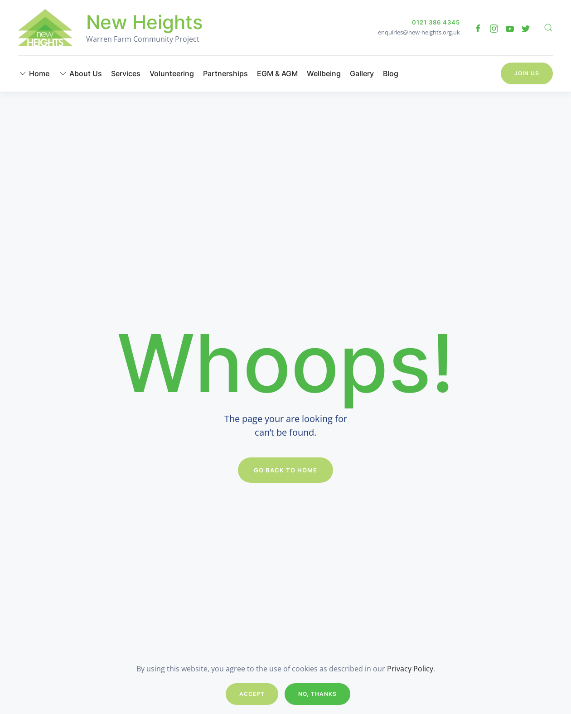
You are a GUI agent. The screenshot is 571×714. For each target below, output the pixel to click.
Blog (390, 73)
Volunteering (172, 73)
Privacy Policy (410, 669)
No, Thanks (317, 693)
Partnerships (225, 73)
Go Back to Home (285, 470)
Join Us (526, 73)
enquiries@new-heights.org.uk (419, 32)
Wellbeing (324, 73)
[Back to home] (45, 27)
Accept (252, 693)
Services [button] (125, 73)
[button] (548, 27)
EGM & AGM (277, 73)
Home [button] (33, 73)
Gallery (362, 73)
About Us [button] (80, 73)
